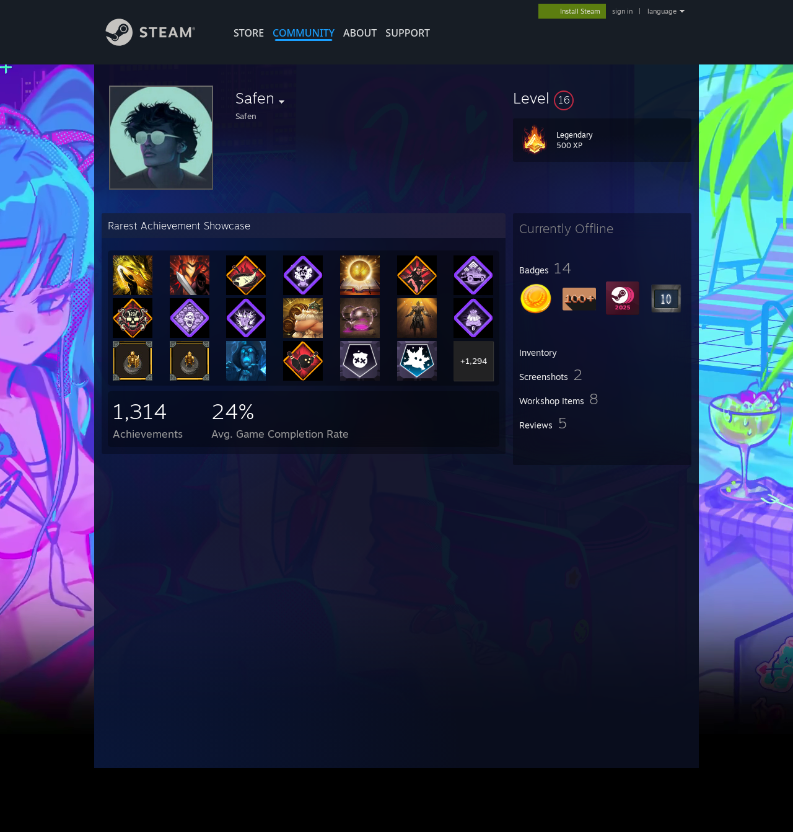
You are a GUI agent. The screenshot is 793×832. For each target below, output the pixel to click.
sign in (622, 11)
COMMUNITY (304, 33)
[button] (602, 98)
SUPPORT (407, 33)
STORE (249, 33)
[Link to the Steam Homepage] (159, 42)
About (360, 33)
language (662, 11)
